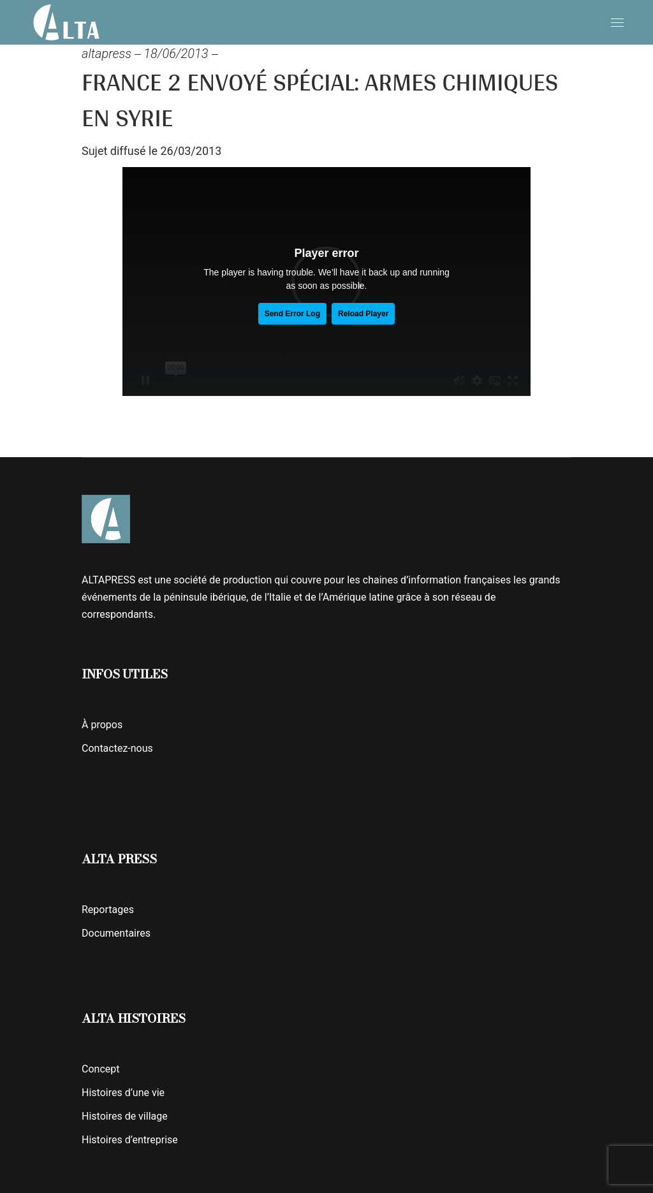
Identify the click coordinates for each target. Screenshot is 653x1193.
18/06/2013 (175, 53)
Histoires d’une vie (123, 1093)
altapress (106, 53)
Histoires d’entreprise (130, 1140)
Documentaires (116, 933)
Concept (100, 1069)
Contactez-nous (117, 748)
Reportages (108, 910)
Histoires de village (125, 1116)
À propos (102, 725)
